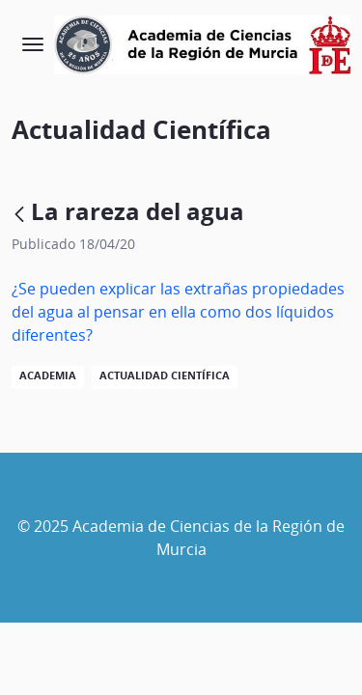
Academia (47, 375)
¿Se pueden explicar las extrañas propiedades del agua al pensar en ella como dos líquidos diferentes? (178, 312)
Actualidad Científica (164, 375)
